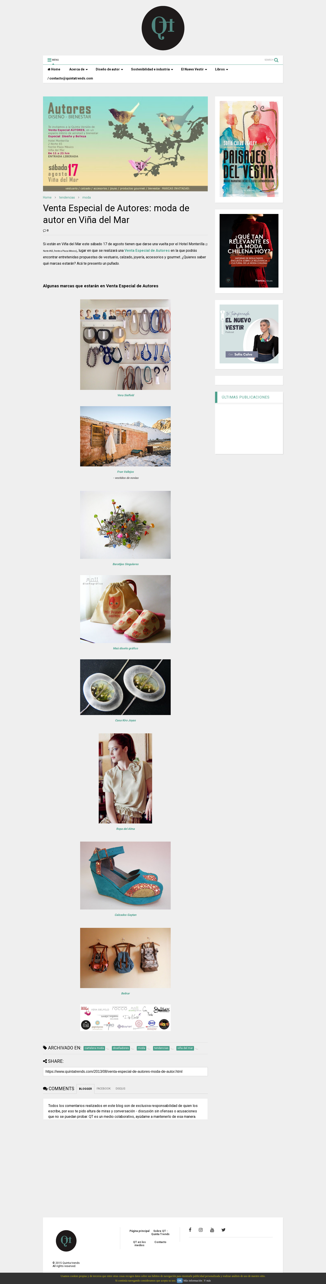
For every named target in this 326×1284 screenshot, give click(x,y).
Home (54, 69)
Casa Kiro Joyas (125, 720)
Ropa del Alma (125, 828)
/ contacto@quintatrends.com (70, 78)
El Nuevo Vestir (194, 69)
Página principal (139, 1231)
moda (86, 197)
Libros (221, 69)
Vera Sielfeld (125, 395)
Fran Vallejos (125, 471)
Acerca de (78, 69)
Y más (207, 1280)
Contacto (160, 1242)
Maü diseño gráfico (125, 648)
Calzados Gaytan (125, 915)
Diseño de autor (109, 69)
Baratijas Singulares (126, 564)
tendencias (67, 197)
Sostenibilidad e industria (152, 69)
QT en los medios (139, 1244)
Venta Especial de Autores (147, 250)
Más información (192, 1280)
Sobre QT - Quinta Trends (160, 1232)
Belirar (125, 993)
